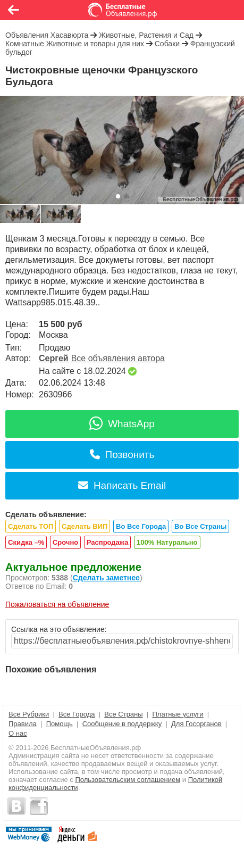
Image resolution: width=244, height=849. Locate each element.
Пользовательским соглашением (127, 780)
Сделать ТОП (30, 526)
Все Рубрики (29, 714)
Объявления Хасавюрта (46, 35)
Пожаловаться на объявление (57, 604)
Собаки (167, 43)
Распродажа (108, 542)
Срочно (65, 542)
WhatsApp (122, 423)
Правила (23, 724)
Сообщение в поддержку (122, 724)
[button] (118, 196)
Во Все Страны (200, 526)
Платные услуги (177, 714)
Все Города (76, 714)
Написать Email (122, 485)
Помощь (59, 724)
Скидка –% (26, 542)
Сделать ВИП (84, 526)
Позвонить (122, 454)
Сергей (54, 358)
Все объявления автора (118, 358)
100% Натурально (167, 542)
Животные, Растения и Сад (146, 35)
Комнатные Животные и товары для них (74, 43)
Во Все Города (141, 526)
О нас (18, 733)
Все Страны (123, 714)
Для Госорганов (196, 724)
